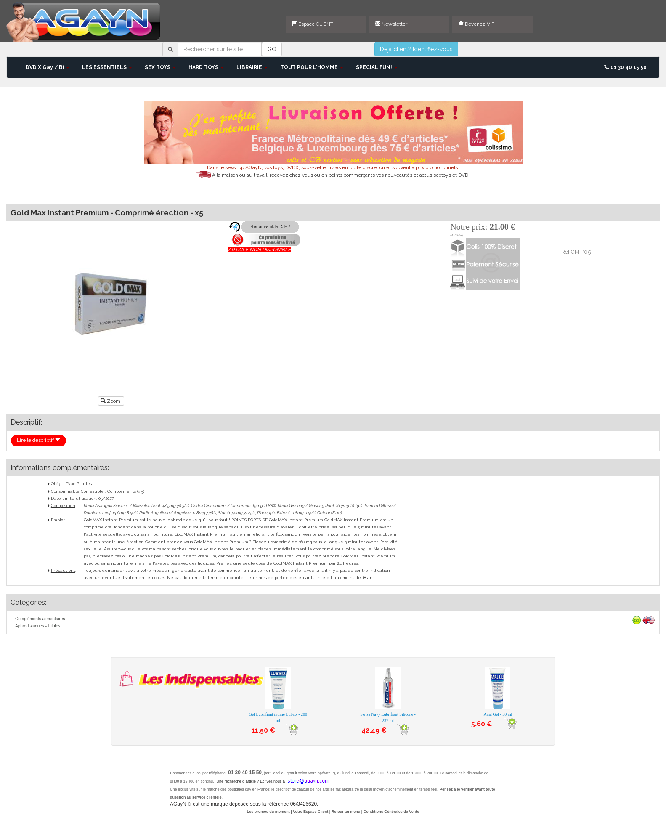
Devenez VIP (476, 24)
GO (271, 49)
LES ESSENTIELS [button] (107, 67)
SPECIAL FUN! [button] (377, 67)
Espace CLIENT (312, 24)
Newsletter (391, 24)
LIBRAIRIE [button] (252, 67)
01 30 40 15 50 (625, 67)
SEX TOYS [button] (160, 67)
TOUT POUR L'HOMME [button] (311, 67)
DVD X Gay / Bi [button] (47, 67)
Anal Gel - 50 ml (498, 714)
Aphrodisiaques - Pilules (37, 626)
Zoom (111, 401)
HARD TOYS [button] (206, 67)
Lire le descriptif (38, 440)
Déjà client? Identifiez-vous (416, 49)
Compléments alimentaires (40, 618)
